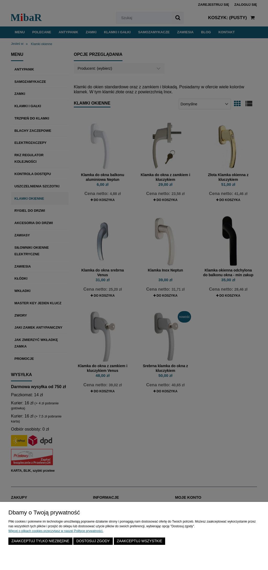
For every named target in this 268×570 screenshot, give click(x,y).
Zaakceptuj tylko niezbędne (40, 541)
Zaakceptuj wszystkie (139, 541)
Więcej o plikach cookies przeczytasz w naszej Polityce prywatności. (55, 531)
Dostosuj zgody (93, 541)
